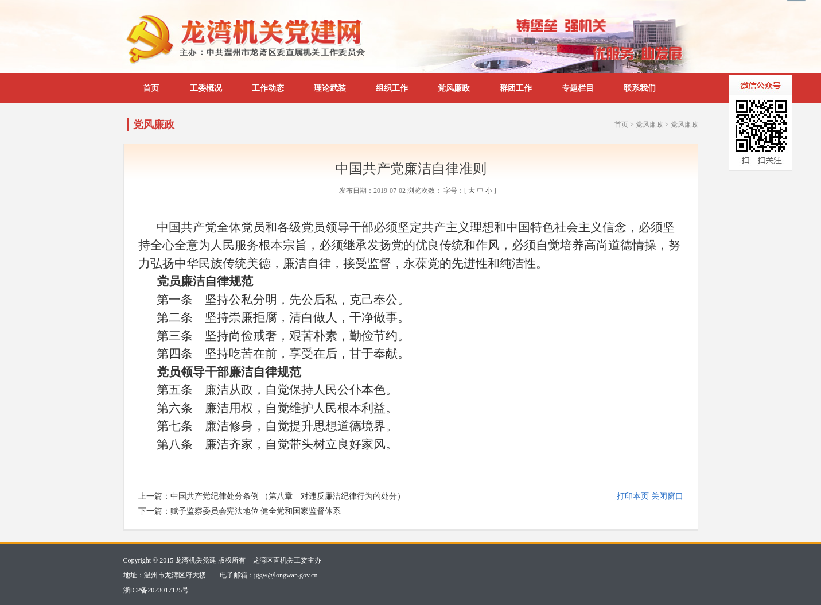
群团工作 (516, 88)
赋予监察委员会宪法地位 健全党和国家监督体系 (255, 511)
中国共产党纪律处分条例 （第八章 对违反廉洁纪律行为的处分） (288, 496)
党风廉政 (454, 88)
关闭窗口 (667, 496)
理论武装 (330, 88)
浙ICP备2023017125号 (156, 590)
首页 (151, 88)
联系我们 (640, 88)
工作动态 (268, 88)
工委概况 (206, 88)
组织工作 (392, 88)
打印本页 (633, 496)
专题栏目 (578, 88)
